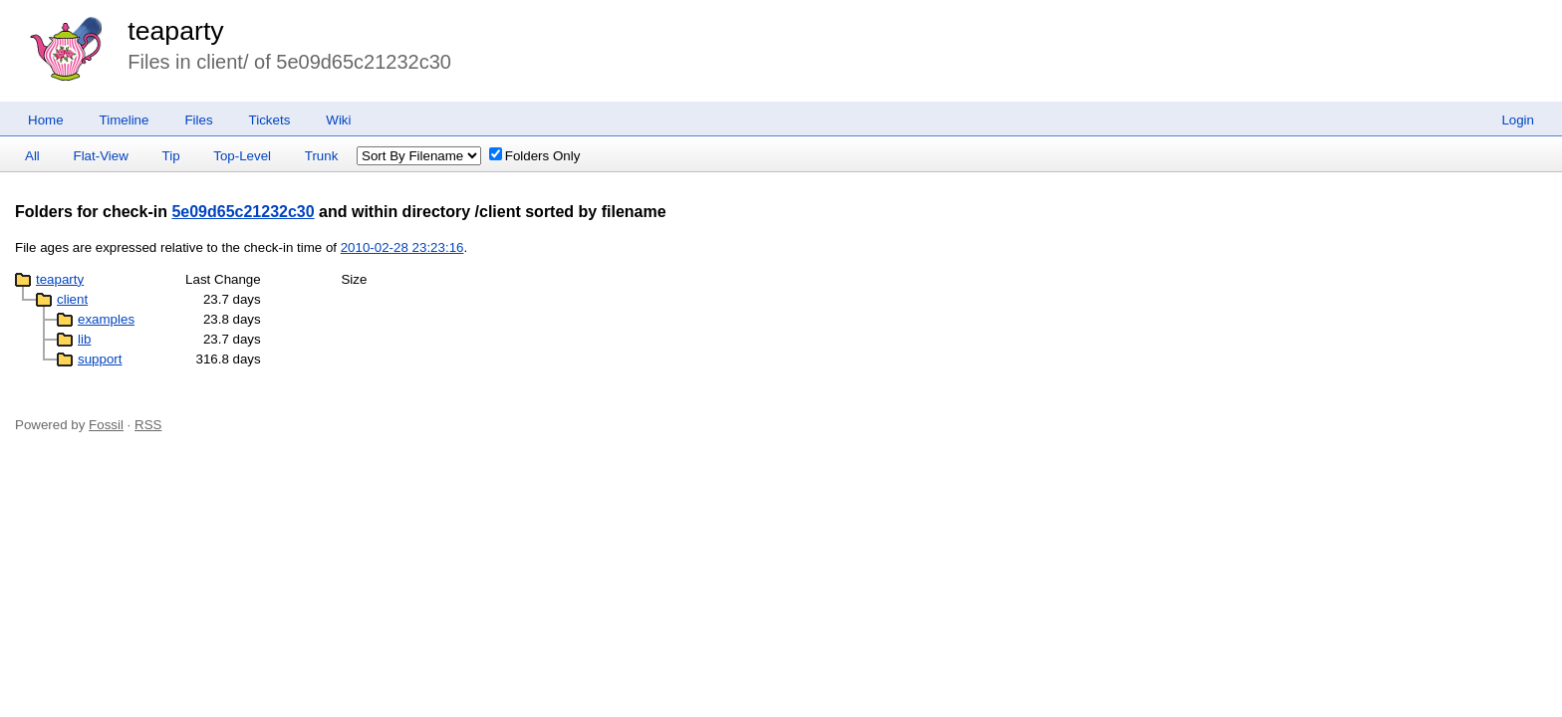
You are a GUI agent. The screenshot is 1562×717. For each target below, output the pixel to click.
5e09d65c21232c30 (242, 211)
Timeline (124, 120)
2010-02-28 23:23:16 (402, 247)
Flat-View (101, 155)
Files (198, 120)
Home (46, 120)
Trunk (322, 155)
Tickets (270, 120)
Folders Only (535, 155)
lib (84, 339)
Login (1517, 120)
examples (106, 319)
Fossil (106, 424)
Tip (171, 155)
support (100, 359)
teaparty (175, 31)
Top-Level (242, 155)
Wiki (338, 120)
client (72, 299)
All (32, 155)
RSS (147, 424)
